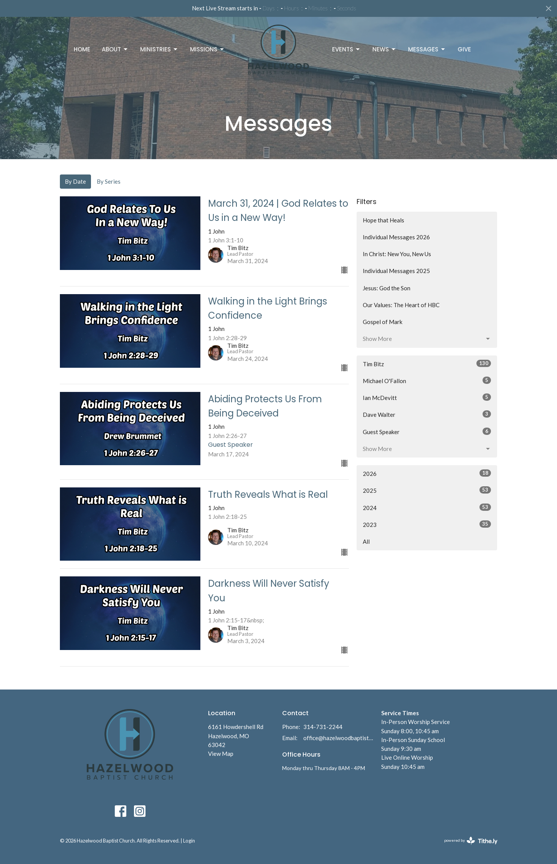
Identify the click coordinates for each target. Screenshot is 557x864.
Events (346, 49)
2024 (427, 507)
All (366, 541)
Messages (427, 49)
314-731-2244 (322, 726)
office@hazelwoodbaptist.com (338, 737)
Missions (207, 49)
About (115, 49)
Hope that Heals (383, 220)
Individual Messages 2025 (396, 270)
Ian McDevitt (427, 397)
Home (82, 49)
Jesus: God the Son (386, 288)
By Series (109, 181)
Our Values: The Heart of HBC (401, 304)
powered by (470, 840)
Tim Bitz (427, 363)
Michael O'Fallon (427, 380)
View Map (220, 753)
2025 (427, 490)
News (384, 49)
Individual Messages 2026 (396, 237)
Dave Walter (427, 414)
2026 (427, 473)
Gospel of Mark (382, 321)
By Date (75, 181)
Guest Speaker (427, 431)
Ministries (159, 49)
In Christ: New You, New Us (397, 253)
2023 (427, 524)
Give (464, 49)
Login (189, 841)
